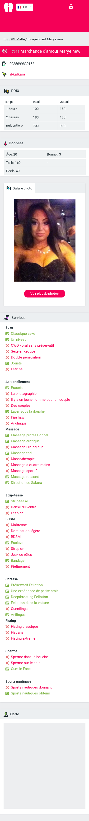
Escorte (17, 388)
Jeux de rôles (21, 554)
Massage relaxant (25, 477)
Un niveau (18, 339)
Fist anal (17, 632)
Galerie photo (19, 188)
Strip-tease (19, 501)
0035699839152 (21, 64)
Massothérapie (23, 459)
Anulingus (19, 423)
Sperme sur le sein (25, 663)
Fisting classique (24, 626)
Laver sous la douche (28, 411)
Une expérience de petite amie (35, 591)
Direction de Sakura (26, 483)
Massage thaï (21, 453)
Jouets (16, 363)
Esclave (17, 543)
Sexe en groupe (23, 351)
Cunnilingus (20, 609)
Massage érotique (25, 441)
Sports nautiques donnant (31, 687)
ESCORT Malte (14, 39)
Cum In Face (21, 669)
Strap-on (17, 549)
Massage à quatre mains (30, 465)
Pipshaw (17, 417)
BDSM (16, 537)
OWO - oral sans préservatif (32, 345)
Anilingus (18, 615)
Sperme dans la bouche (29, 657)
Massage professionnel (29, 435)
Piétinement (20, 566)
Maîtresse (19, 525)
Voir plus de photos (44, 293)
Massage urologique (27, 447)
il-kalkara (13, 74)
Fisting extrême (23, 638)
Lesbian (17, 513)
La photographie (24, 394)
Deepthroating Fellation (29, 597)
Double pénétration (26, 357)
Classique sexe (23, 333)
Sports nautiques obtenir (30, 693)
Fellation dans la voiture (30, 603)
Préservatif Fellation (27, 585)
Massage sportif (24, 471)
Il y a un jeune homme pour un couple (40, 399)
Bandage (17, 560)
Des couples (21, 405)
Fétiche (17, 369)
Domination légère (25, 531)
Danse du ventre (23, 507)
